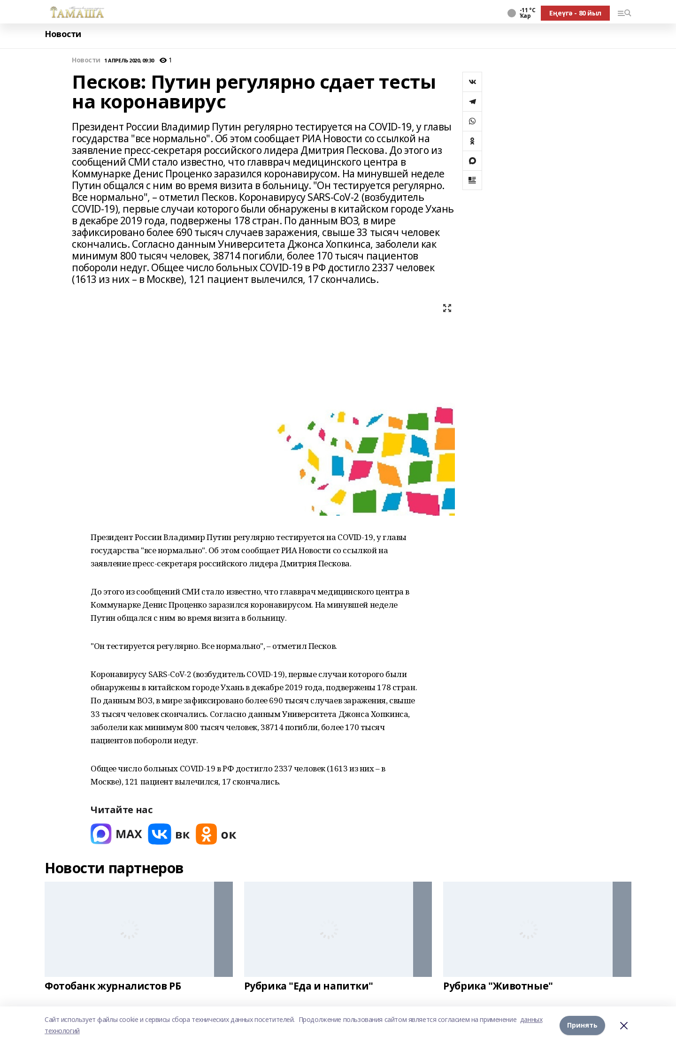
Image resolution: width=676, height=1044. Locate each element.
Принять (582, 1025)
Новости (63, 34)
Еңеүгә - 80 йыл (575, 12)
